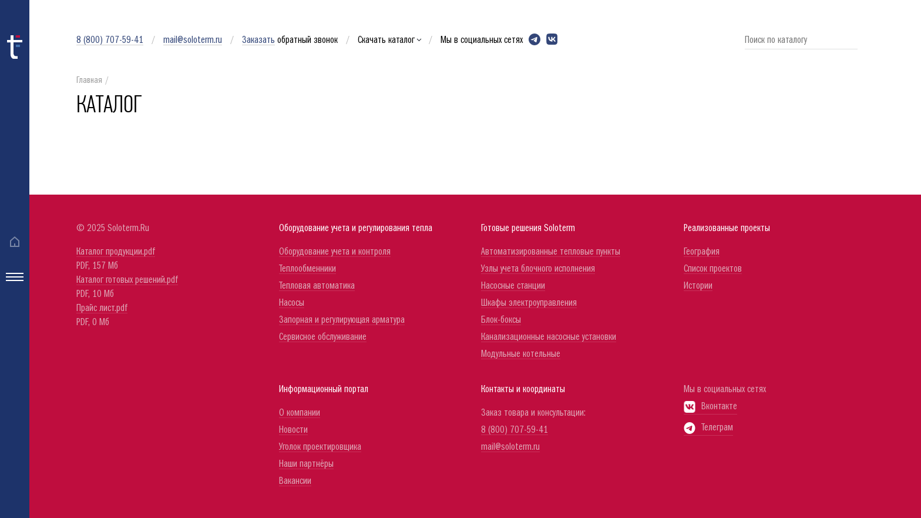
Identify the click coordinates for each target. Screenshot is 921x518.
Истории (698, 286)
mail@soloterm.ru (192, 40)
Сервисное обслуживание (323, 337)
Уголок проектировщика (320, 447)
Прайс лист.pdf (101, 308)
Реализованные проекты (727, 228)
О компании (299, 413)
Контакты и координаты (523, 389)
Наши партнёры (306, 464)
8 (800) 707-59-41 (109, 40)
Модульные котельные (520, 354)
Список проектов (713, 269)
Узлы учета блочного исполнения (538, 269)
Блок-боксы (501, 320)
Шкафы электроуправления (529, 303)
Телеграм (708, 427)
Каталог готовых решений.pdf (127, 280)
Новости (293, 430)
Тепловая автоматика (317, 286)
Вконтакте (710, 406)
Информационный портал (323, 389)
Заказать (258, 40)
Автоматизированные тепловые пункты (550, 252)
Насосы (291, 303)
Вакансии (295, 481)
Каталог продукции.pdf (115, 252)
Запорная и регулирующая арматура (342, 320)
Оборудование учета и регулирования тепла (355, 228)
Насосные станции (513, 286)
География (702, 252)
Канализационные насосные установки (548, 337)
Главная (89, 81)
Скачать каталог (389, 40)
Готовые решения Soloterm (528, 228)
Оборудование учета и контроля (335, 252)
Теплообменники (307, 269)
